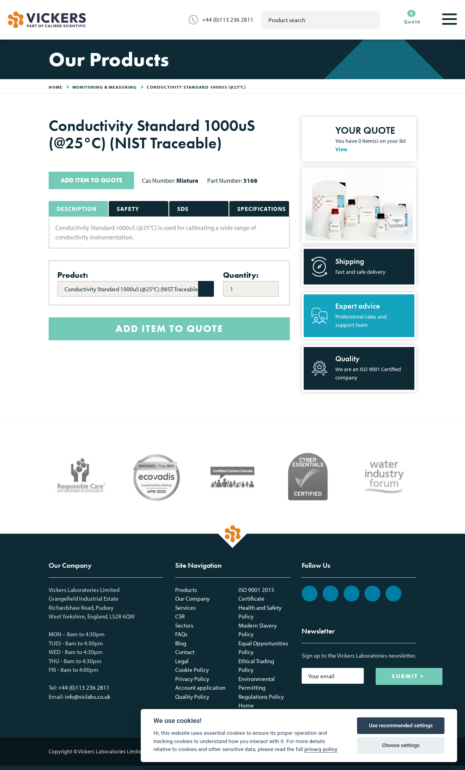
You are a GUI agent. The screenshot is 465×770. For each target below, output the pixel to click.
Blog (180, 643)
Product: (72, 275)
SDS (183, 208)
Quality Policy (192, 696)
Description (76, 208)
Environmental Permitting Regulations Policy (261, 687)
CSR (180, 616)
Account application (200, 687)
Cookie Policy (192, 669)
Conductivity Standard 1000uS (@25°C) (196, 87)
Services (185, 607)
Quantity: (241, 275)
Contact (185, 652)
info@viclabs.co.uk (87, 696)
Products (186, 590)
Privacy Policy (192, 679)
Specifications (261, 208)
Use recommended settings (401, 725)
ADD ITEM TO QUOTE (91, 180)
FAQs (181, 634)
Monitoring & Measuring (104, 87)
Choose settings (401, 745)
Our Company (192, 598)
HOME (55, 87)
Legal (182, 661)
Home (246, 705)
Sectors (184, 625)
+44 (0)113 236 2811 (227, 19)
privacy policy (321, 749)
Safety (128, 208)
